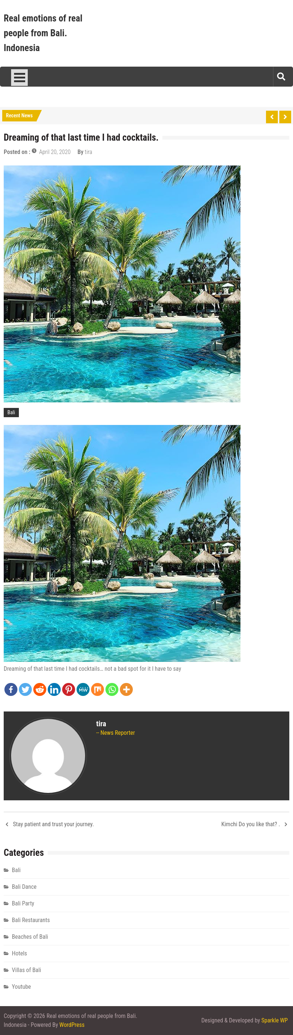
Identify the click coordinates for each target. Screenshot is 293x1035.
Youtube (21, 986)
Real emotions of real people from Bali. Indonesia (43, 33)
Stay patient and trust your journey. (53, 824)
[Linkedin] (54, 689)
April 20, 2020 (55, 151)
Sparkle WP (274, 1020)
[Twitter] (25, 689)
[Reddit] (39, 689)
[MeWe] (83, 689)
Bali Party (23, 903)
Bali (11, 412)
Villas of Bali (26, 970)
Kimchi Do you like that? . (250, 824)
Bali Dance (24, 886)
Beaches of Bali (30, 936)
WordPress (72, 1024)
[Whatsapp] (111, 689)
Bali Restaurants (31, 920)
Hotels (19, 953)
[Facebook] (10, 689)
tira (88, 151)
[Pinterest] (68, 689)
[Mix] (97, 689)
